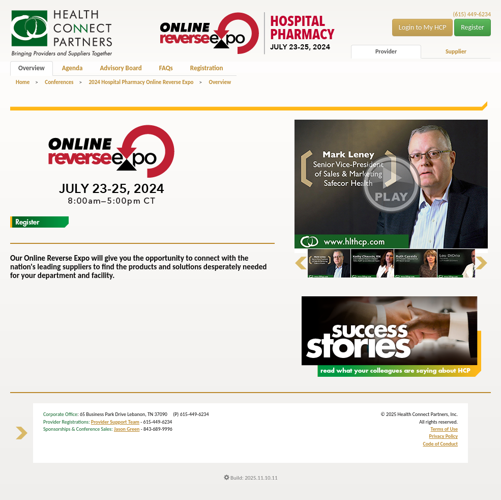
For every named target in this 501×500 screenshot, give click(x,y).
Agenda (72, 68)
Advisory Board (120, 68)
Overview (31, 68)
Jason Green (127, 429)
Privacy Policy (443, 436)
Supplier (456, 51)
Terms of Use (444, 429)
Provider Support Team (115, 422)
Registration (206, 68)
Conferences (59, 82)
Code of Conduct (440, 443)
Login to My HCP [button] (423, 27)
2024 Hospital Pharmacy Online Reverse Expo (141, 82)
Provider (386, 51)
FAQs (166, 68)
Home (23, 82)
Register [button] (472, 27)
